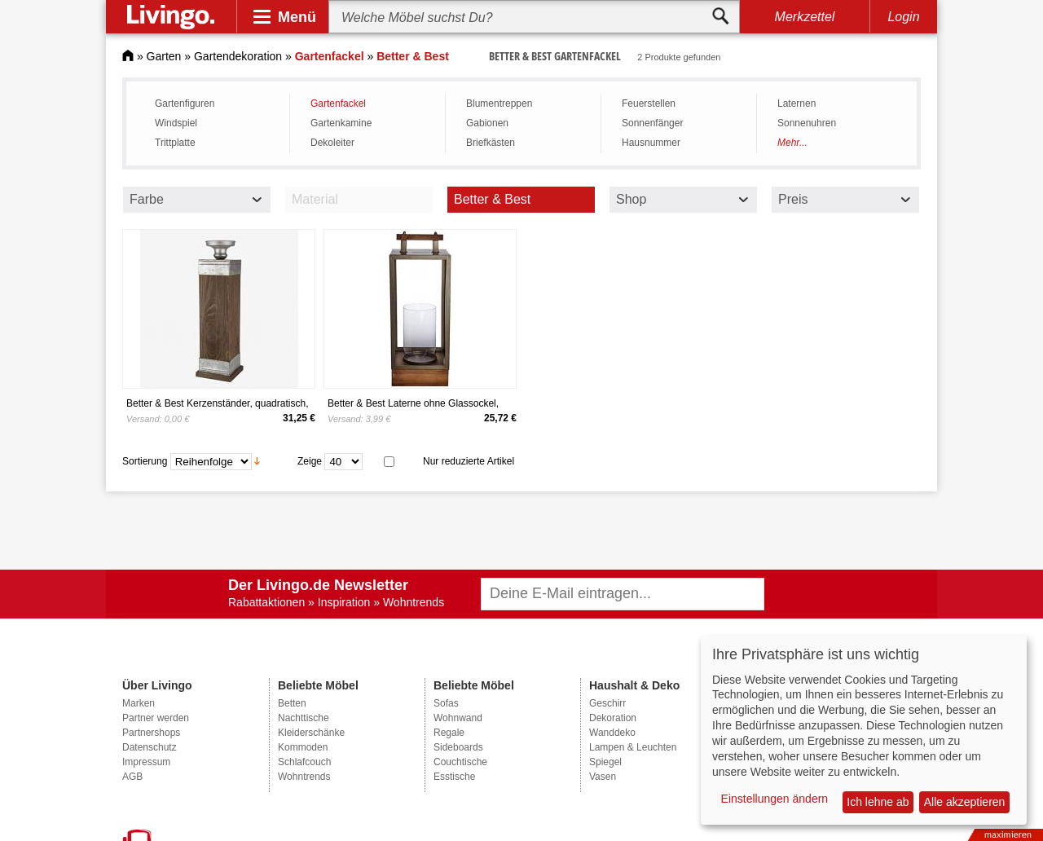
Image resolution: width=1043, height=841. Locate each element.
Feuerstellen (649, 103)
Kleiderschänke (311, 732)
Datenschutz (149, 747)
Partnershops (151, 732)
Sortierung (144, 460)
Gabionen (487, 123)
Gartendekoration (238, 56)
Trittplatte (175, 142)
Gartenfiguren (184, 103)
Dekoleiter (332, 142)
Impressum (146, 762)
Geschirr (607, 703)
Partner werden (155, 718)
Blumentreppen (499, 103)
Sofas (446, 703)
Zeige (309, 460)
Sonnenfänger (652, 123)
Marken (138, 703)
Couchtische (460, 762)
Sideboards (458, 747)
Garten (164, 56)
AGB (132, 776)
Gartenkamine (341, 123)
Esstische (454, 776)
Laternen (796, 103)
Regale (448, 732)
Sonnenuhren (806, 123)
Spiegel (605, 762)
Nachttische (303, 718)
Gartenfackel (338, 103)
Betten (292, 703)
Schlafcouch (304, 762)
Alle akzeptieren (965, 801)
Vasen (602, 776)
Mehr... (792, 142)
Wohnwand (457, 718)
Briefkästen (490, 142)
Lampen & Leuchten (632, 747)
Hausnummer (651, 142)
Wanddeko (612, 732)
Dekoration (612, 718)
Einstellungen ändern (775, 798)
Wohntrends (304, 776)
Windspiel (176, 123)
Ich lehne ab (878, 801)
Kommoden (303, 747)
